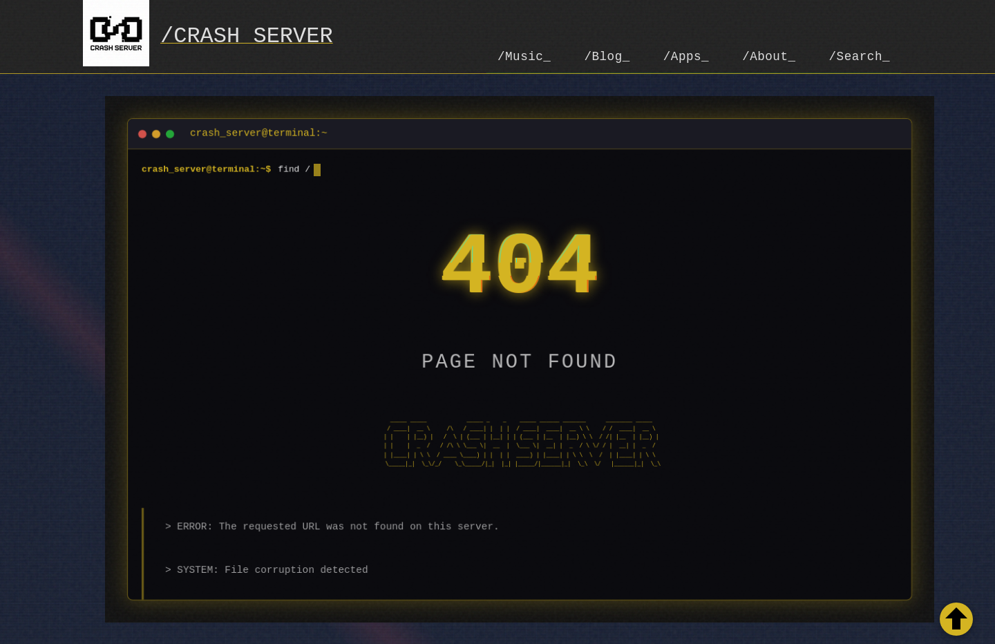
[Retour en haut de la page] (956, 619)
